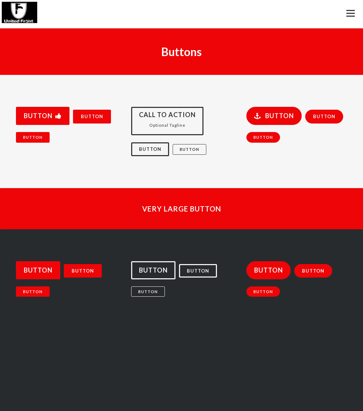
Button (43, 116)
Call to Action (167, 122)
